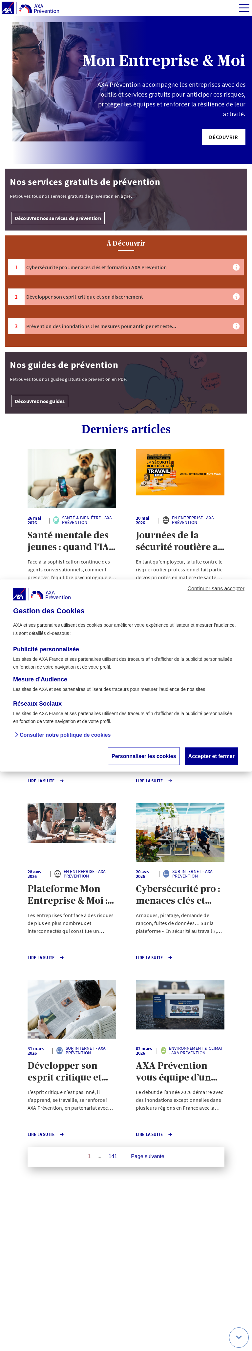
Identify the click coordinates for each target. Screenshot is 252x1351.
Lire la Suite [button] (46, 780)
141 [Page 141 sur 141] (113, 1156)
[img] (244, 8)
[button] (223, 137)
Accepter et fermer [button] (211, 756)
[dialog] (126, 676)
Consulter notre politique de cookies (65, 735)
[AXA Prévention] (30, 8)
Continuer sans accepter (216, 588)
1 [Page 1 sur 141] (89, 1156)
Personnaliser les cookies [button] (144, 756)
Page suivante (147, 1156)
